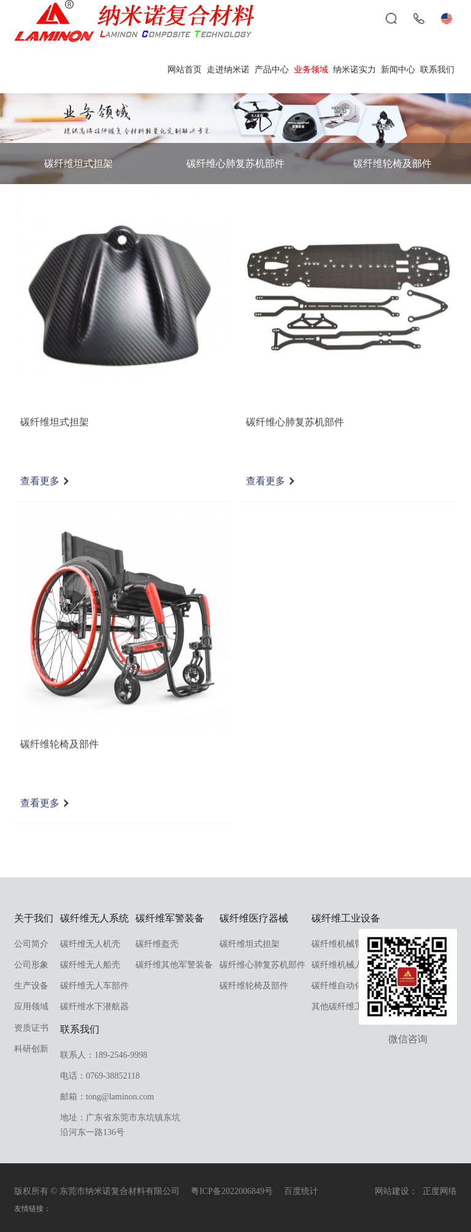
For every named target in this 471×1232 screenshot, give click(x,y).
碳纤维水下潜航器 (94, 1006)
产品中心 (272, 69)
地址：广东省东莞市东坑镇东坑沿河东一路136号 (120, 1125)
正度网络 (440, 1191)
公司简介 (31, 944)
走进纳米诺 (228, 69)
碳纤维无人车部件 (94, 985)
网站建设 (392, 1191)
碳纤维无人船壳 (90, 964)
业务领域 (311, 69)
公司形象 (31, 964)
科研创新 (31, 1048)
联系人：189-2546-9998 (103, 1055)
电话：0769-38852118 (100, 1075)
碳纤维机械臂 (337, 944)
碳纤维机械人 (337, 964)
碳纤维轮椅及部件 (392, 163)
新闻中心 (398, 69)
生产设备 (31, 985)
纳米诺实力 (354, 69)
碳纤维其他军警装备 (174, 964)
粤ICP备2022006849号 (232, 1191)
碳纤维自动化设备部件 (354, 985)
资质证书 (31, 1028)
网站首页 (184, 69)
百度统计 (301, 1191)
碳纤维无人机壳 (90, 944)
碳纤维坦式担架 (78, 163)
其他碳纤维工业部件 (350, 1006)
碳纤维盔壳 (157, 944)
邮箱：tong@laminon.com (107, 1096)
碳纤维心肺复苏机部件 (235, 163)
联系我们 (437, 69)
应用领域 (31, 1006)
